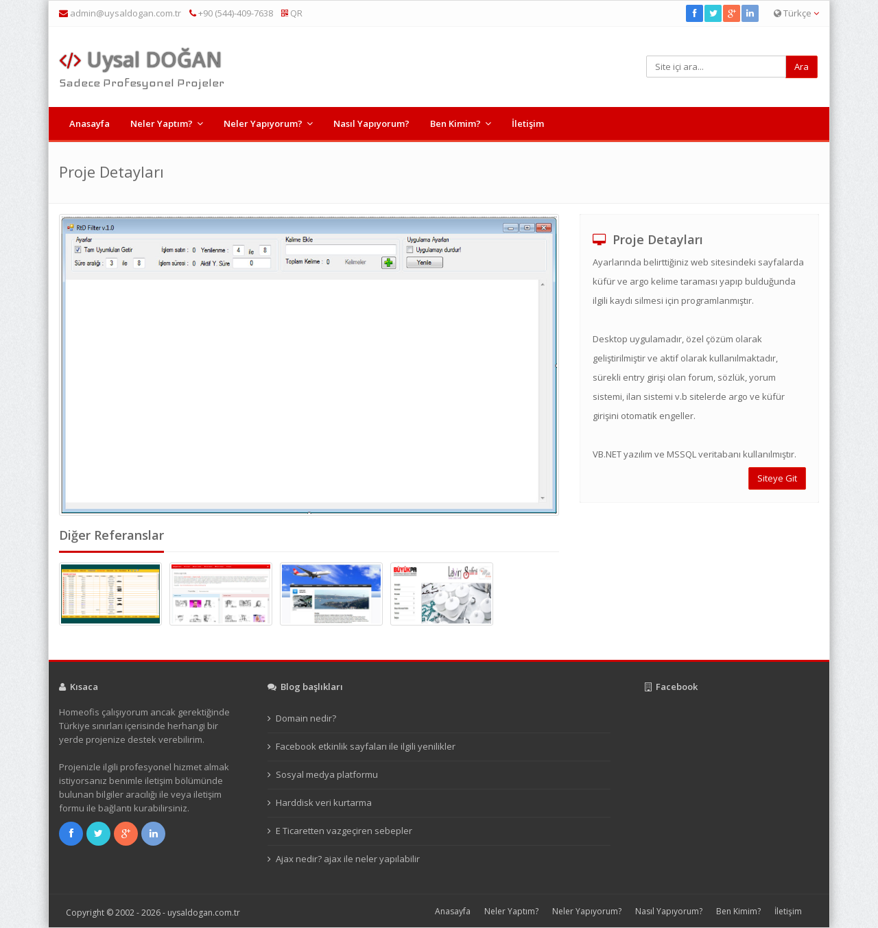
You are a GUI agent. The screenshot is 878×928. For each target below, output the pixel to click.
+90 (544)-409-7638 (231, 13)
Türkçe (796, 13)
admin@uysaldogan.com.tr (125, 13)
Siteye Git (777, 478)
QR (291, 13)
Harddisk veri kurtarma (324, 802)
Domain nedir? (306, 718)
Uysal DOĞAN (140, 59)
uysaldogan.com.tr (203, 912)
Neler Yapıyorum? (263, 123)
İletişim (528, 123)
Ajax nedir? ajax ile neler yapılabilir (348, 859)
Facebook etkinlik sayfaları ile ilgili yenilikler (365, 746)
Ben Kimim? (455, 123)
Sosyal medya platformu (327, 774)
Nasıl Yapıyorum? (371, 123)
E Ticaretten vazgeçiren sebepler (344, 830)
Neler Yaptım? (161, 123)
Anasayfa (89, 123)
